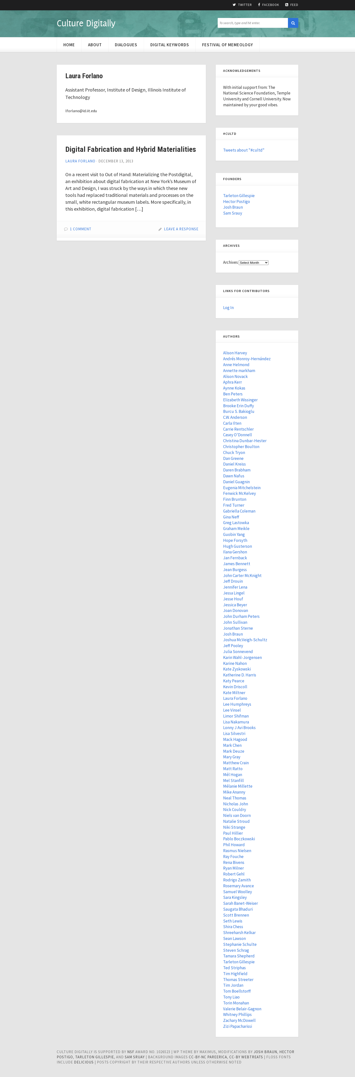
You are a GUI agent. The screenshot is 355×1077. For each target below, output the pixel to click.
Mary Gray (231, 757)
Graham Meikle (236, 528)
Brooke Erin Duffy (238, 405)
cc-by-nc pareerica (208, 1057)
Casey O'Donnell (237, 434)
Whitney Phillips (237, 1014)
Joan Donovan (235, 610)
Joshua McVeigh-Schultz (245, 639)
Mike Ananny (234, 792)
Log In (228, 307)
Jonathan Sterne (238, 628)
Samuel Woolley (237, 891)
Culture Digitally (86, 22)
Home (69, 44)
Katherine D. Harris (239, 675)
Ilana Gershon (235, 552)
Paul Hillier (233, 833)
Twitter (242, 5)
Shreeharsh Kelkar (239, 932)
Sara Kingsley (235, 897)
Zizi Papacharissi (237, 1026)
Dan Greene (233, 458)
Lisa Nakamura (236, 722)
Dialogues (126, 44)
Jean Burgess (235, 569)
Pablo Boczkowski (239, 839)
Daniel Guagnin (236, 481)
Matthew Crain (236, 762)
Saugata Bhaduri (238, 909)
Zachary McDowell (239, 1020)
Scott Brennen (236, 915)
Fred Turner (233, 505)
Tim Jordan (233, 985)
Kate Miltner (234, 692)
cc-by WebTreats (246, 1057)
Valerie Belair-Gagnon (242, 1009)
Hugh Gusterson (237, 546)
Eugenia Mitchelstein (242, 487)
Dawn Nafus (233, 476)
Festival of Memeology (227, 44)
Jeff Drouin (233, 581)
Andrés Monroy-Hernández (247, 358)
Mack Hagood (235, 739)
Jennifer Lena (235, 587)
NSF (130, 1051)
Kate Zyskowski (237, 669)
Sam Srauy (232, 213)
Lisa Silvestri (234, 733)
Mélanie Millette (237, 786)
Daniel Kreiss (234, 464)
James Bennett (236, 563)
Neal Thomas (234, 798)
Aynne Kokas (234, 388)
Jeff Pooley (233, 645)
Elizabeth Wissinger (240, 400)
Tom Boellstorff (237, 991)
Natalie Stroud (236, 821)
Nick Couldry (234, 809)
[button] (293, 23)
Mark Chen (232, 745)
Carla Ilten (232, 423)
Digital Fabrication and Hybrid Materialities (130, 149)
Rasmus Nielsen (237, 850)
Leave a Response (181, 229)
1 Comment (80, 229)
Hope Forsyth (235, 540)
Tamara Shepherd (239, 956)
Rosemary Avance (238, 886)
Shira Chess (233, 926)
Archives (230, 262)
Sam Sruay (135, 1057)
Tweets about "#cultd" (244, 150)
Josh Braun (233, 207)
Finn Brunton (234, 499)
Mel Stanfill (233, 780)
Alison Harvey (235, 353)
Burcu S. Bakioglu (238, 411)
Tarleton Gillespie (239, 195)
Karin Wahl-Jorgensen (242, 657)
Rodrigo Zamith (237, 880)
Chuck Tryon (234, 452)
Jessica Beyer (235, 605)
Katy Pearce (233, 681)
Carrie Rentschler (238, 429)
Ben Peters (233, 394)
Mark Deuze (233, 751)
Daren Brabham (236, 470)
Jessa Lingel (234, 593)
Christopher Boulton (241, 446)
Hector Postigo (236, 201)
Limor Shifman (236, 716)
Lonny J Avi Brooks (239, 727)
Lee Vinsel (232, 710)
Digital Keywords (169, 44)
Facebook (268, 5)
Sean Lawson (234, 938)
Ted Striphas (234, 967)
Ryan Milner (233, 868)
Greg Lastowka (236, 522)
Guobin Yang (234, 534)
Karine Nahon (235, 663)
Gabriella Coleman (239, 511)
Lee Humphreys (237, 704)
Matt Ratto (233, 768)
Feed (291, 5)
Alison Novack (235, 376)
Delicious (84, 1062)
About (95, 44)
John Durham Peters (241, 616)
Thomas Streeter (238, 979)
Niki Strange (234, 827)
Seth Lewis (232, 921)
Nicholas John (235, 804)
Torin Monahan (236, 1003)
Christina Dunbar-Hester (244, 440)
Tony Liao (231, 997)
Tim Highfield (235, 973)
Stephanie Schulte (240, 944)
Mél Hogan (232, 774)
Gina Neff (231, 517)
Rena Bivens (233, 862)
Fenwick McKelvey (239, 493)
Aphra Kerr (232, 382)
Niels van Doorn (237, 815)
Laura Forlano (80, 161)
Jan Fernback (235, 558)
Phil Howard (234, 844)
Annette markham (239, 370)
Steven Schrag (236, 950)
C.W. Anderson (235, 417)
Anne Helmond (236, 364)
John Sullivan (235, 622)
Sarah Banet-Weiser (240, 903)
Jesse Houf (233, 599)
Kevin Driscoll (235, 686)
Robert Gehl (234, 874)
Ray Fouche (233, 856)
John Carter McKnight (242, 575)
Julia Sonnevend (238, 651)
